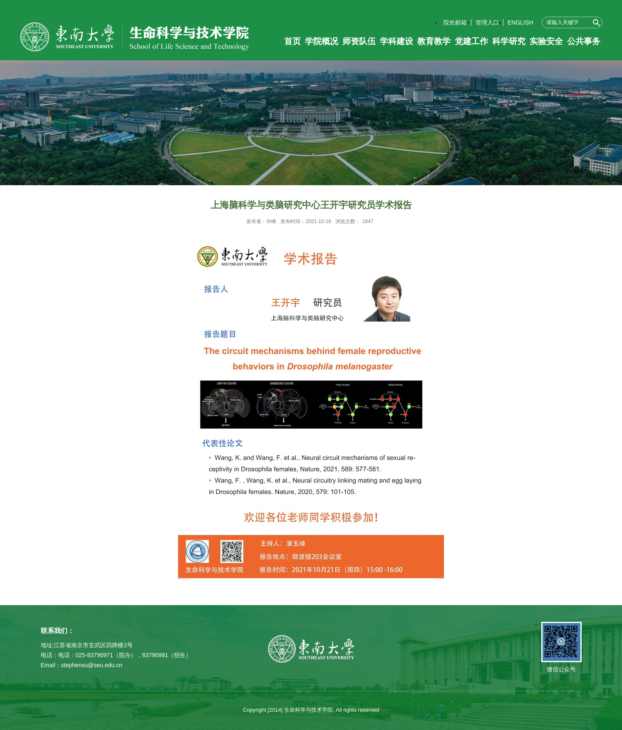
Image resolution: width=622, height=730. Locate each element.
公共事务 (583, 41)
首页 (292, 41)
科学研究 (508, 41)
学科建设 (396, 41)
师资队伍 (359, 41)
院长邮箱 (455, 22)
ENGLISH (520, 22)
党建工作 (471, 41)
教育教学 (434, 41)
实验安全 (546, 41)
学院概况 (321, 41)
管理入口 (487, 22)
